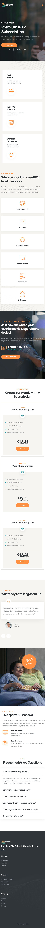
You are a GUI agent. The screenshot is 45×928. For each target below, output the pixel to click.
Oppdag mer (9, 45)
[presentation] (3, 636)
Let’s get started (11, 356)
